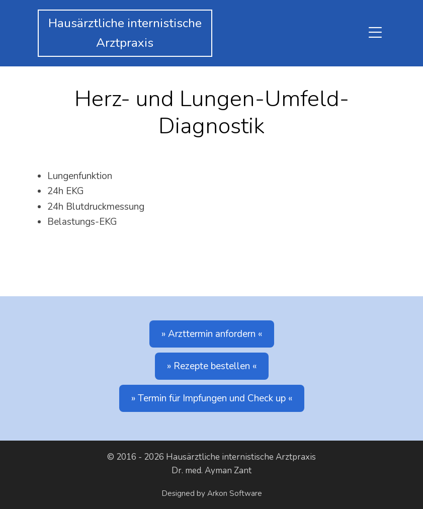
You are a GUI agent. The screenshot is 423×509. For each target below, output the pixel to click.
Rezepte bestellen (212, 366)
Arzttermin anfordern (211, 334)
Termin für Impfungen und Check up (211, 398)
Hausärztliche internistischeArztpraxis (125, 33)
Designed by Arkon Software (211, 493)
